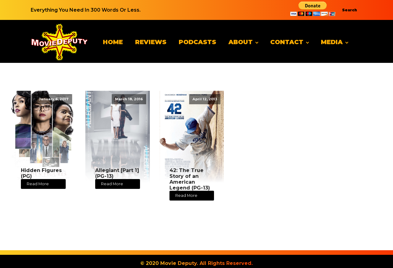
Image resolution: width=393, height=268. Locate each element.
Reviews (150, 42)
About (240, 42)
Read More (38, 184)
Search (349, 10)
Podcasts (197, 42)
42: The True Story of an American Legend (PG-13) (189, 179)
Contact (286, 42)
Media (332, 42)
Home (113, 42)
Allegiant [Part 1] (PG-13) (117, 173)
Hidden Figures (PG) (41, 173)
